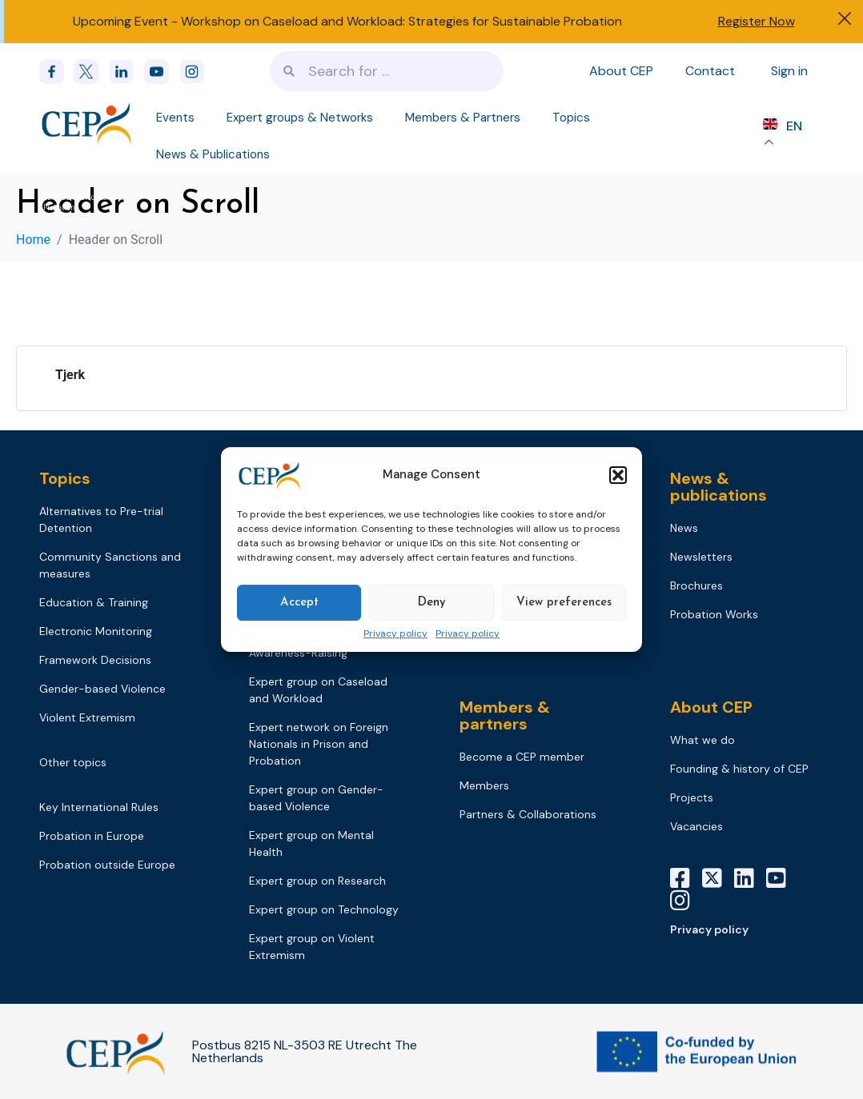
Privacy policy (395, 634)
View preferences (564, 603)
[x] (91, 71)
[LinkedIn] (750, 878)
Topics (571, 118)
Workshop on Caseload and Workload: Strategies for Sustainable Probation (401, 21)
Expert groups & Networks (300, 118)
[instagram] (197, 71)
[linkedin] (126, 71)
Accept (299, 603)
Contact (710, 70)
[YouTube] (782, 878)
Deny (431, 603)
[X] (718, 878)
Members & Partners (462, 118)
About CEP (621, 70)
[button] (618, 475)
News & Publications (213, 154)
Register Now (756, 21)
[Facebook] (56, 71)
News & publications (718, 487)
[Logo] (87, 122)
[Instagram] (686, 900)
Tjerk (70, 374)
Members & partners (505, 715)
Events (175, 118)
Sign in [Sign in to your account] (789, 70)
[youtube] (161, 71)
